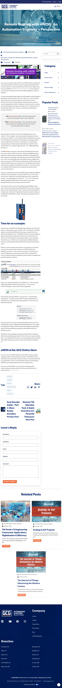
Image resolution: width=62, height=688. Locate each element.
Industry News (5, 59)
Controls (35, 57)
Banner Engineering (49, 92)
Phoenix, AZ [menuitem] (35, 654)
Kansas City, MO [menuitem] (5, 666)
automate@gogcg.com (48, 681)
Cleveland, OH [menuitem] (5, 646)
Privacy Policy (34, 677)
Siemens (46, 82)
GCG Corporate (46, 1)
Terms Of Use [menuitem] (35, 628)
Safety (46, 72)
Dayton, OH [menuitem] (4, 654)
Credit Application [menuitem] (37, 636)
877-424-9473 (37, 681)
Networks (18, 57)
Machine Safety (48, 87)
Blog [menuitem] (33, 632)
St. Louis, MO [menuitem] (35, 662)
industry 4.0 (11, 57)
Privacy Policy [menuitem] (35, 624)
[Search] (51, 53)
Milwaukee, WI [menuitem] (36, 646)
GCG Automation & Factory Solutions (13, 52)
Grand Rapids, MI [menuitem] (5, 662)
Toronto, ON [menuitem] (35, 666)
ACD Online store (14, 370)
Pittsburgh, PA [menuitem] (36, 658)
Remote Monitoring (26, 57)
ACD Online (4, 57)
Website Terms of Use (45, 677)
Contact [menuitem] (34, 620)
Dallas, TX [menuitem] (3, 650)
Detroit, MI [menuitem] (4, 658)
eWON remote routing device (20, 89)
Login (59, 1)
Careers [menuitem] (34, 616)
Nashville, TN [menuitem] (35, 650)
